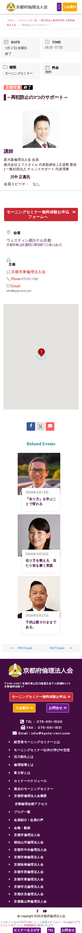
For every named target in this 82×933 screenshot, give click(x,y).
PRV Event (21, 648)
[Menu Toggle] (59, 7)
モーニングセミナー (19, 73)
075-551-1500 (29, 279)
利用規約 (29, 925)
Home (10, 20)
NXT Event (61, 648)
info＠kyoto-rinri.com (18, 291)
